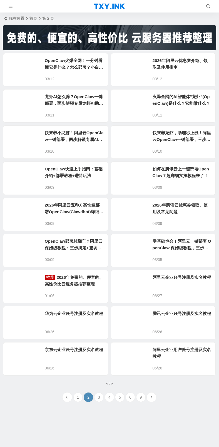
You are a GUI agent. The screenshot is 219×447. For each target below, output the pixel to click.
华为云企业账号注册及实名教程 (74, 313)
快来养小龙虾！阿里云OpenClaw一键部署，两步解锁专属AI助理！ (74, 139)
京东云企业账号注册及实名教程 (74, 349)
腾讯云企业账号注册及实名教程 (182, 313)
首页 (33, 18)
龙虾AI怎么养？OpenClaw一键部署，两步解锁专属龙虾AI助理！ (74, 103)
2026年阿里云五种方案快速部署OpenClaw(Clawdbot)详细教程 (74, 212)
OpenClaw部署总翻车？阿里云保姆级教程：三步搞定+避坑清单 (74, 248)
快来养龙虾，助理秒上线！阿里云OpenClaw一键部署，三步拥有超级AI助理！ (182, 139)
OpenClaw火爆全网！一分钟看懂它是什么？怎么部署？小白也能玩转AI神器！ (74, 67)
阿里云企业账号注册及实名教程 (182, 277)
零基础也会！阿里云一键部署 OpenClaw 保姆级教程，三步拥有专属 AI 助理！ (182, 248)
